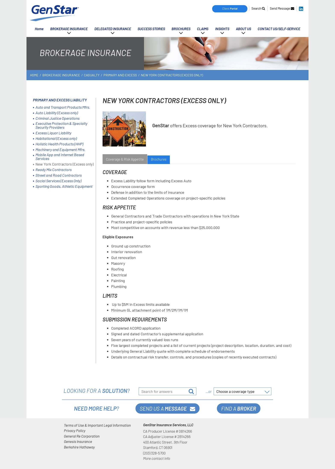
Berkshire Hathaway (79, 447)
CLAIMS (202, 29)
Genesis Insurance (78, 441)
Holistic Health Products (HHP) (59, 144)
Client (229, 8)
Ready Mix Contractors (53, 170)
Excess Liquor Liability (53, 133)
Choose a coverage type (235, 391)
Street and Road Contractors (58, 175)
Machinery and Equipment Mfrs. (60, 149)
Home (39, 29)
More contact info (156, 458)
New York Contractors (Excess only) (64, 164)
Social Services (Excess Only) (58, 181)
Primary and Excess (120, 75)
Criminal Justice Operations (57, 118)
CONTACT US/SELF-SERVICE (279, 29)
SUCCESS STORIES (151, 29)
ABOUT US (243, 29)
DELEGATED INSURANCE (112, 29)
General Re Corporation (82, 436)
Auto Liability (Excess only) (56, 113)
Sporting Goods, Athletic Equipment (64, 186)
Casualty (92, 75)
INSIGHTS (222, 29)
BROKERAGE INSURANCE (69, 29)
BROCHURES (181, 29)
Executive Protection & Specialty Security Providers (61, 125)
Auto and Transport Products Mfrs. (62, 107)
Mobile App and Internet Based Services (59, 156)
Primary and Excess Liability (60, 100)
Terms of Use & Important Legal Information (97, 425)
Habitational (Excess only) (56, 138)
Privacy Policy (74, 430)
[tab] (125, 159)
